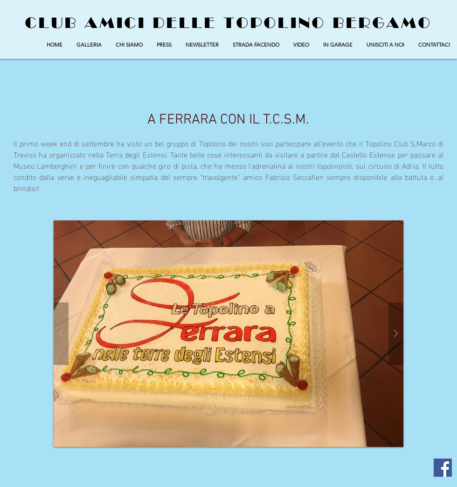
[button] (89, 44)
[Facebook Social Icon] (443, 468)
